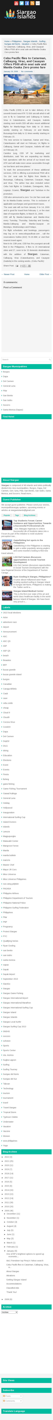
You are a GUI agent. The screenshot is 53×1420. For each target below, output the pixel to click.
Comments (9, 1401)
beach (6, 655)
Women (6, 1136)
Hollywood (7, 808)
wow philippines (10, 1141)
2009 (7, 1211)
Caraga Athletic (10, 689)
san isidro (7, 955)
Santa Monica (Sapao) (13, 410)
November (11, 1218)
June (9, 1234)
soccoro (6, 1036)
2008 (7, 1299)
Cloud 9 (6, 712)
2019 (7, 1169)
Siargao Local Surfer (12, 1022)
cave (5, 698)
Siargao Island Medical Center (28, 591)
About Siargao (12, 1271)
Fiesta (6, 774)
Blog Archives (29, 515)
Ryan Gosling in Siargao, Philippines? (32, 577)
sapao (6, 965)
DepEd (6, 741)
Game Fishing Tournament (15, 789)
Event (5, 765)
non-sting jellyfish (11, 884)
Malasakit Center (10, 841)
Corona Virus (9, 722)
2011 (7, 1202)
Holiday (6, 803)
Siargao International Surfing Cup (18, 1008)
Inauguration (8, 812)
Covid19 (6, 727)
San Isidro (7, 400)
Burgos (6, 372)
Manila (6, 850)
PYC (5, 936)
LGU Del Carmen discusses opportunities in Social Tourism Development (29, 559)
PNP (5, 922)
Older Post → (45, 274)
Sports (6, 1046)
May (8, 1238)
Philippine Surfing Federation (16, 908)
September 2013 (10, 979)
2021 (7, 1161)
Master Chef (8, 865)
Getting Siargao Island (16, 1280)
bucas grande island (12, 674)
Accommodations (14, 1284)
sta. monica (8, 1055)
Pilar (5, 391)
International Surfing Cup (14, 817)
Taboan (6, 1084)
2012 (7, 1198)
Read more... (27, 493)
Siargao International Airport (15, 998)
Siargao (6, 988)
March (9, 1243)
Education (7, 755)
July (8, 1230)
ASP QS (6, 651)
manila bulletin (9, 855)
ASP (5, 646)
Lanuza (6, 831)
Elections (7, 760)
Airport (6, 627)
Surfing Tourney (10, 1069)
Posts (7, 1396)
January (10, 1251)
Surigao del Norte (12, 44)
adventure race (10, 622)
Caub (5, 693)
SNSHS (6, 1031)
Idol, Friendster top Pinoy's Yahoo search (24, 1261)
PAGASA (7, 889)
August (10, 1226)
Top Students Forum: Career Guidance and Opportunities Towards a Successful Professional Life (32, 523)
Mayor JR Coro (10, 869)
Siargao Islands (30, 41)
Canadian (7, 684)
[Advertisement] (26, 1342)
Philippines (17, 41)
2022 (7, 1157)
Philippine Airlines (11, 893)
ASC (5, 636)
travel (5, 1103)
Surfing (42, 41)
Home (7, 41)
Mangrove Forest (10, 846)
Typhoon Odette (10, 1117)
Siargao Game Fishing (13, 993)
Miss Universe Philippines (14, 879)
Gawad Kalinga (10, 793)
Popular (7, 515)
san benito (8, 950)
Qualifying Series (10, 941)
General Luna (9, 386)
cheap (6, 708)
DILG (5, 746)
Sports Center (9, 1050)
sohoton (6, 1041)
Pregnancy (8, 927)
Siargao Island (9, 1012)
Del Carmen (8, 381)
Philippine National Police (14, 903)
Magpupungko (9, 836)
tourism (6, 1093)
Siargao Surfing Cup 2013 (14, 1026)
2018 (7, 1173)
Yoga (5, 1145)
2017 (7, 1178)
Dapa (5, 376)
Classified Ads (12, 1288)
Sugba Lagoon (9, 1060)
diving (5, 750)
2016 (7, 1182)
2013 (7, 1194)
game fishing (8, 784)
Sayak (6, 969)
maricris (6, 860)
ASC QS (6, 641)
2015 (7, 1186)
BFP (5, 665)
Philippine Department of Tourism (18, 898)
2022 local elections (12, 613)
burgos (6, 679)
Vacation (25, 44)
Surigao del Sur (10, 1079)
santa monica (9, 960)
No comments (27, 71)
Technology (8, 1088)
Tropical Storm (9, 1112)
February (11, 1247)
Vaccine (6, 1131)
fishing (6, 779)
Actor (5, 617)
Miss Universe (9, 874)
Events (6, 770)
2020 (7, 1165)
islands (6, 827)
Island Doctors (9, 822)
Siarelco (6, 984)
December (11, 1214)
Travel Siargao (9, 1107)
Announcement (10, 632)
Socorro (6, 405)
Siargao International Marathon (17, 1003)
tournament (8, 1098)
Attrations (10, 1275)
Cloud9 (6, 717)
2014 (7, 1190)
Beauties (7, 660)
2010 (7, 1206)
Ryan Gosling (9, 946)
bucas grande (9, 670)
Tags (17, 515)
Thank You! (11, 1292)
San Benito (8, 395)
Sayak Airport (9, 974)
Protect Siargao (10, 931)
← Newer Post (7, 274)
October (10, 1222)
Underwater (8, 1122)
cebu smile (8, 703)
